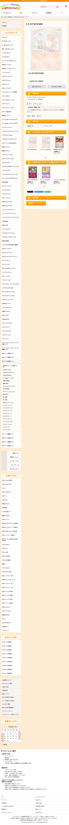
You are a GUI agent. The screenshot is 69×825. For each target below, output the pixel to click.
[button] (62, 13)
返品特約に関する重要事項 (36, 81)
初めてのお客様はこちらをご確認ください (21, 763)
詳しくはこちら (14, 759)
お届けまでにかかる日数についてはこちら (12, 780)
